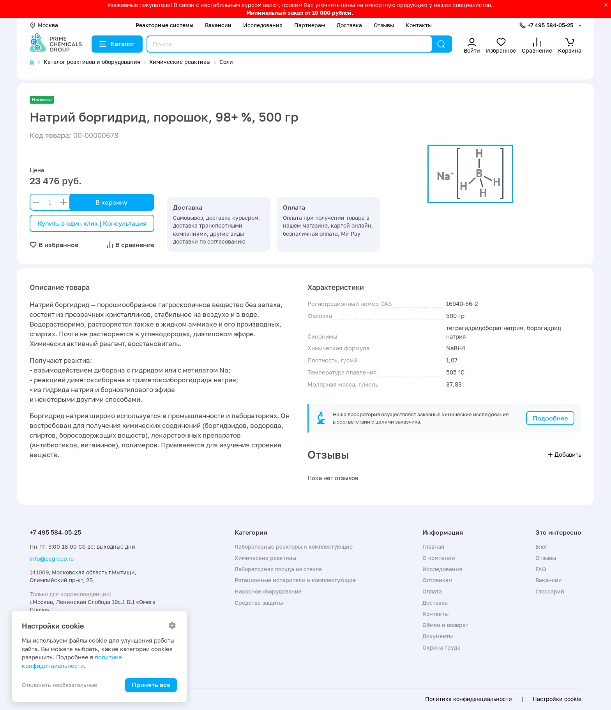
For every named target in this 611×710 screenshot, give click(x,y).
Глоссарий (549, 591)
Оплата (432, 591)
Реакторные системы (164, 25)
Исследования (263, 25)
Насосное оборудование (268, 591)
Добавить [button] (564, 454)
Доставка (349, 25)
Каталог (117, 44)
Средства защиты (259, 602)
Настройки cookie (557, 699)
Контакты (419, 25)
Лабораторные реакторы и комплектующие (294, 546)
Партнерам (309, 25)
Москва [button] (44, 25)
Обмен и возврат (445, 625)
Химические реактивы (265, 558)
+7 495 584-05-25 (550, 25)
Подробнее (550, 418)
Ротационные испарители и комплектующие (295, 580)
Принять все (151, 685)
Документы (437, 636)
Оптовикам (437, 580)
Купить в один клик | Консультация (92, 223)
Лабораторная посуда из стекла (278, 569)
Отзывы (384, 25)
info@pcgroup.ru (52, 558)
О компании (438, 558)
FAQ (540, 569)
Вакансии (218, 25)
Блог (541, 546)
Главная (433, 546)
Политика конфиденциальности (468, 699)
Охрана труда (441, 647)
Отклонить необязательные (59, 685)
